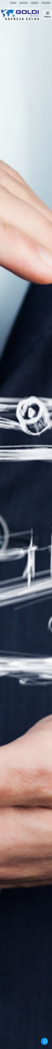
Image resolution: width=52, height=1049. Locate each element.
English (34, 2)
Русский (45, 2)
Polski (13, 2)
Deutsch (24, 2)
